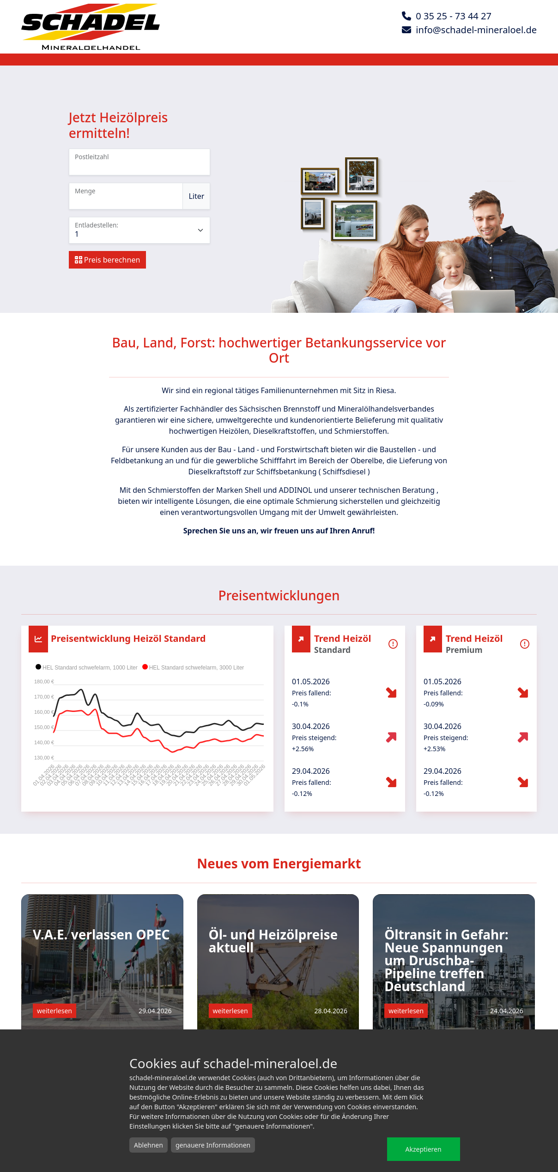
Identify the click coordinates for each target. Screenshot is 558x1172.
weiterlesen (54, 1010)
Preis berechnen (107, 260)
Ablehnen (148, 1145)
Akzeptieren (424, 1149)
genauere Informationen (213, 1145)
